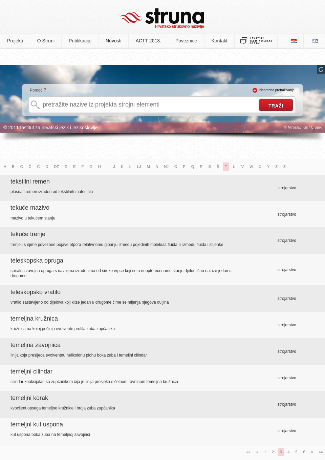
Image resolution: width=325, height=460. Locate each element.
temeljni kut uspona (36, 424)
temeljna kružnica (34, 318)
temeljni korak (29, 398)
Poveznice (186, 40)
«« (248, 452)
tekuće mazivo (29, 207)
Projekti (15, 40)
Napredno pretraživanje (277, 90)
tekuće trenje (27, 234)
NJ (166, 167)
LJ (139, 167)
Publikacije (80, 40)
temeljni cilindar (31, 371)
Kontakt (220, 40)
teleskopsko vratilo (35, 292)
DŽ (56, 167)
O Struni (46, 40)
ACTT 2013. (148, 40)
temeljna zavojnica (35, 345)
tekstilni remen (30, 181)
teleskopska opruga (36, 260)
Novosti (114, 40)
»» (321, 452)
